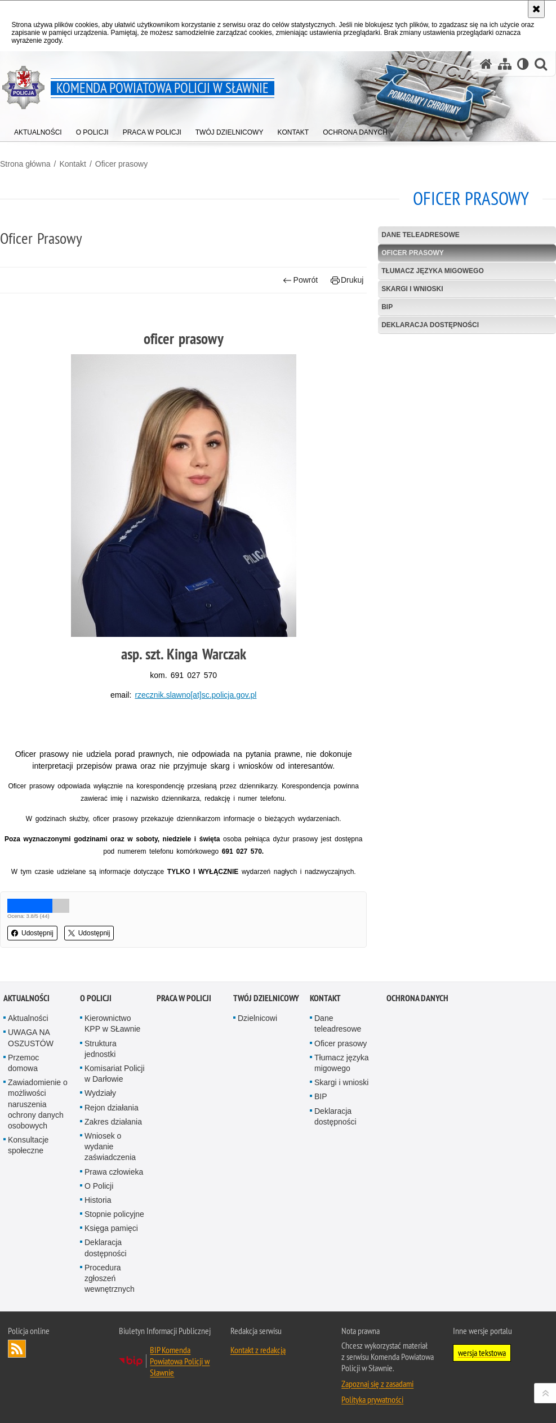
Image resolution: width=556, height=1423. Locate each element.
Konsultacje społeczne (28, 1145)
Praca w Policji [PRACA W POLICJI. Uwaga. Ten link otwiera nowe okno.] (184, 998)
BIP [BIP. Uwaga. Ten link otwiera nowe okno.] (387, 307)
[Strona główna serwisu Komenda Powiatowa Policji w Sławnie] (486, 64)
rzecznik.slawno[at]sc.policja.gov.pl (195, 694)
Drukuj (347, 280)
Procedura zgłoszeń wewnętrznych (109, 1278)
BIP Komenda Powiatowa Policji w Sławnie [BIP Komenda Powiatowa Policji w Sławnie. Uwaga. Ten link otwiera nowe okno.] (180, 1361)
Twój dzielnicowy (266, 998)
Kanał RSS (17, 1349)
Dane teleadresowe (420, 235)
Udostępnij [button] (32, 933)
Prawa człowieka (113, 1171)
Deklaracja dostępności (430, 325)
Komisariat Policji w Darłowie (114, 1073)
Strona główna (25, 163)
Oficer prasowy (121, 163)
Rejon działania (111, 1107)
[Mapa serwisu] (504, 64)
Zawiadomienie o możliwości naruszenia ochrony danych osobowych (38, 1104)
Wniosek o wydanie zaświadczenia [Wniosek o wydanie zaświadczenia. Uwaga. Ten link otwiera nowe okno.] (110, 1146)
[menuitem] (38, 130)
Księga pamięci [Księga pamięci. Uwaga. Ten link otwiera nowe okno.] (111, 1228)
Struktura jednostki (100, 1049)
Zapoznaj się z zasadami (377, 1383)
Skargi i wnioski (412, 289)
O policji (96, 998)
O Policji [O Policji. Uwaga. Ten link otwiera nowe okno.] (98, 1185)
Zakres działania (113, 1121)
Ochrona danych (417, 998)
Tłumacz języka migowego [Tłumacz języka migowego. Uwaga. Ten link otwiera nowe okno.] (341, 1063)
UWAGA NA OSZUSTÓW (31, 1037)
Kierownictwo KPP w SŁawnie (112, 1023)
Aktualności (26, 998)
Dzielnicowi (257, 1018)
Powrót (300, 280)
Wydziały (100, 1093)
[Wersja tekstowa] (523, 64)
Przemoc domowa (23, 1063)
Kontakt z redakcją (258, 1349)
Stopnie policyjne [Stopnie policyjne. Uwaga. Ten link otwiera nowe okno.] (114, 1214)
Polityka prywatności (372, 1399)
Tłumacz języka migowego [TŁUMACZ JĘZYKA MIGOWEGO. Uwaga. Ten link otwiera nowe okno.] (432, 271)
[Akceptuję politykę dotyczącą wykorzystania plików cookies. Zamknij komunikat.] (536, 9)
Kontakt (72, 163)
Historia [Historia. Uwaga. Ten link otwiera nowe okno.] (97, 1200)
